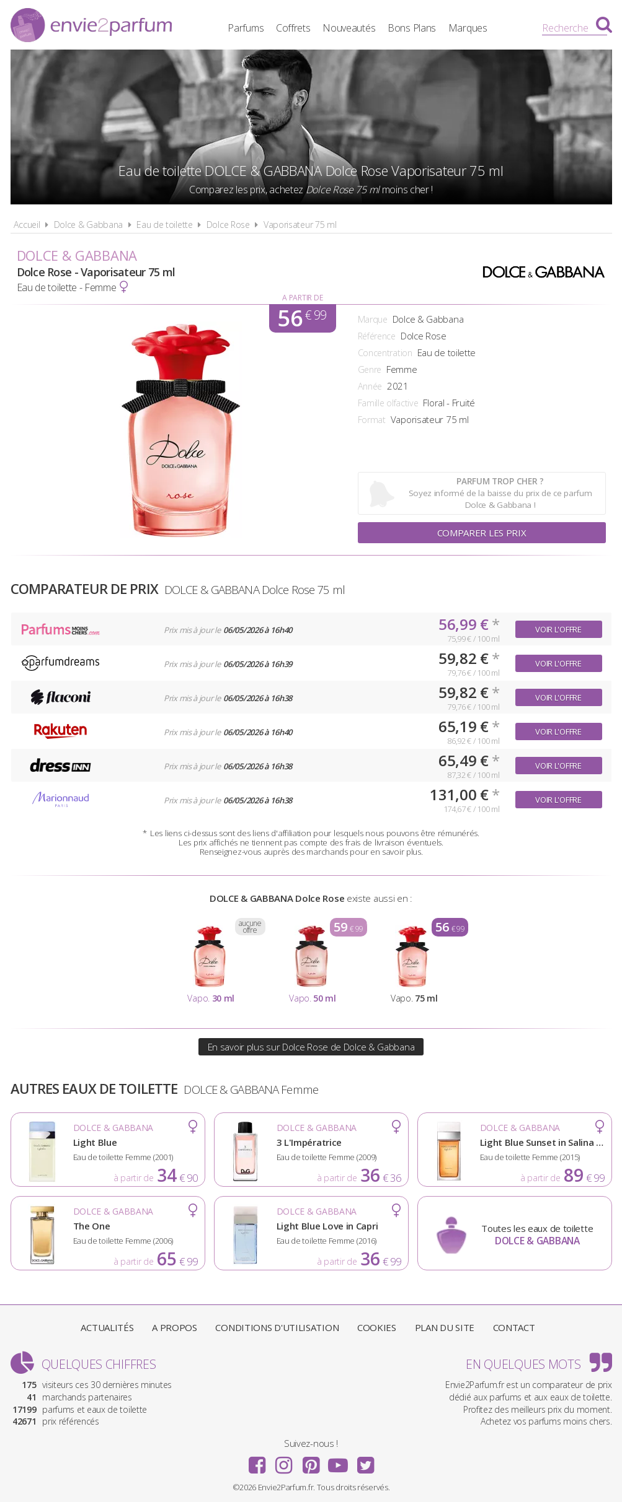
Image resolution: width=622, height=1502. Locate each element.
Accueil (27, 224)
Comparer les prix (481, 532)
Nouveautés (348, 28)
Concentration (385, 353)
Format (372, 420)
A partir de (302, 297)
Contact (514, 1327)
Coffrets (293, 28)
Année (370, 386)
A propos (174, 1327)
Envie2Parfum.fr (91, 26)
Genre (370, 369)
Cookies (376, 1327)
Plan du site (444, 1327)
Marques (467, 28)
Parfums (246, 28)
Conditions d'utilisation (277, 1327)
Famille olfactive (388, 403)
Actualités (107, 1327)
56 (301, 318)
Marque (373, 319)
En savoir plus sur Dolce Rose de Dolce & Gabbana (311, 1047)
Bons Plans (412, 28)
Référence (377, 336)
